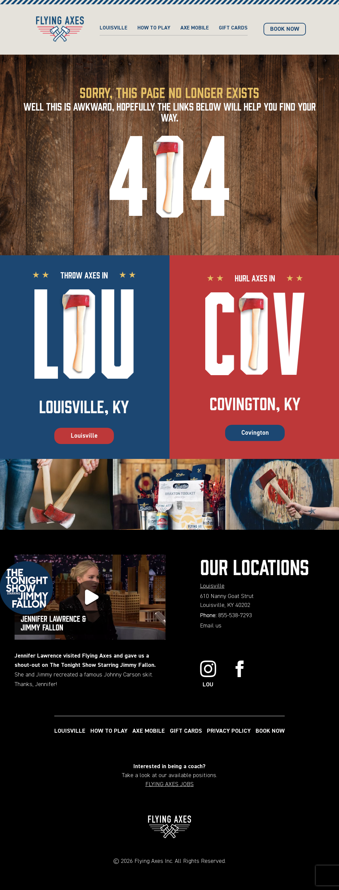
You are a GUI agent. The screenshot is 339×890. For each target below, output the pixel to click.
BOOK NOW (284, 29)
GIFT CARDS (233, 28)
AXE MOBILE (194, 28)
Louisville (113, 28)
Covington (255, 433)
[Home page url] (59, 29)
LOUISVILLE (69, 731)
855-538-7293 (235, 615)
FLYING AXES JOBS (169, 784)
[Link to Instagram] (208, 675)
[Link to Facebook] (239, 675)
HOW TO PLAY (153, 28)
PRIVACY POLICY (229, 731)
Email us (210, 626)
